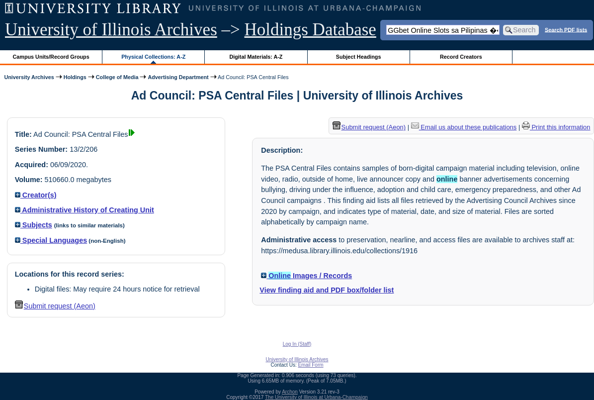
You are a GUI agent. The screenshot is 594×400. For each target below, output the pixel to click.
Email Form (310, 365)
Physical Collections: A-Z (153, 57)
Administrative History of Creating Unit (84, 210)
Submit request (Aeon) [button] (55, 306)
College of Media (117, 77)
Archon (290, 392)
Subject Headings (358, 57)
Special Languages (51, 240)
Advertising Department (178, 77)
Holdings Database (310, 29)
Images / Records (306, 276)
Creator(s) (36, 195)
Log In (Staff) (297, 344)
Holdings (75, 77)
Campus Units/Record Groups (51, 57)
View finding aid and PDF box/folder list (326, 290)
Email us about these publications (464, 127)
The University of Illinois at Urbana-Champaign (316, 397)
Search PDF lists (566, 29)
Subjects (33, 225)
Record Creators (461, 57)
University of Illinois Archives (111, 29)
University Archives (29, 77)
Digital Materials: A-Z (255, 57)
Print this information (556, 127)
